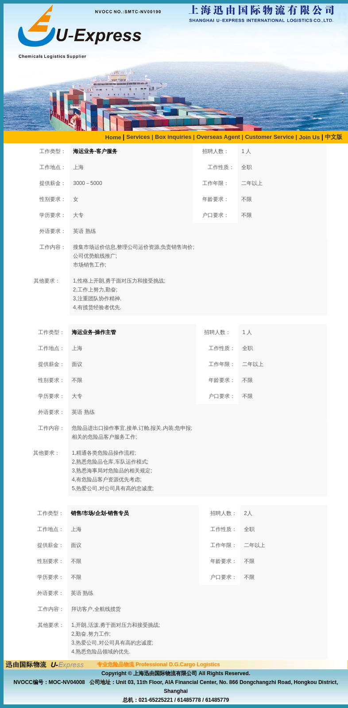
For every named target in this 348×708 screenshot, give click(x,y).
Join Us (309, 137)
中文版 (333, 137)
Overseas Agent (220, 137)
